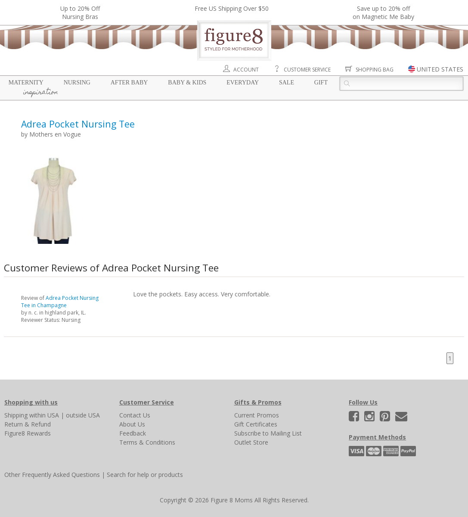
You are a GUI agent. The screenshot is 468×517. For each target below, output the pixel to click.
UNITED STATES (440, 69)
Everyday (242, 82)
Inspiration (40, 92)
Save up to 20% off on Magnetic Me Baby (383, 12)
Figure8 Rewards (27, 433)
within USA (44, 415)
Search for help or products (145, 474)
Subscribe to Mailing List (268, 433)
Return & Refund (27, 424)
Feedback (132, 433)
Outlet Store (251, 442)
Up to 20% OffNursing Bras (80, 12)
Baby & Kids (187, 82)
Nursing (77, 82)
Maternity (26, 82)
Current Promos (256, 415)
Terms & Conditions (147, 442)
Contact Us (134, 415)
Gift (321, 82)
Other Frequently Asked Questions (52, 474)
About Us (132, 424)
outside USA (83, 415)
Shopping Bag (375, 69)
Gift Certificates (255, 424)
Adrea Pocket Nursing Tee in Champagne (60, 301)
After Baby (129, 82)
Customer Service (307, 69)
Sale (286, 82)
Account (246, 69)
